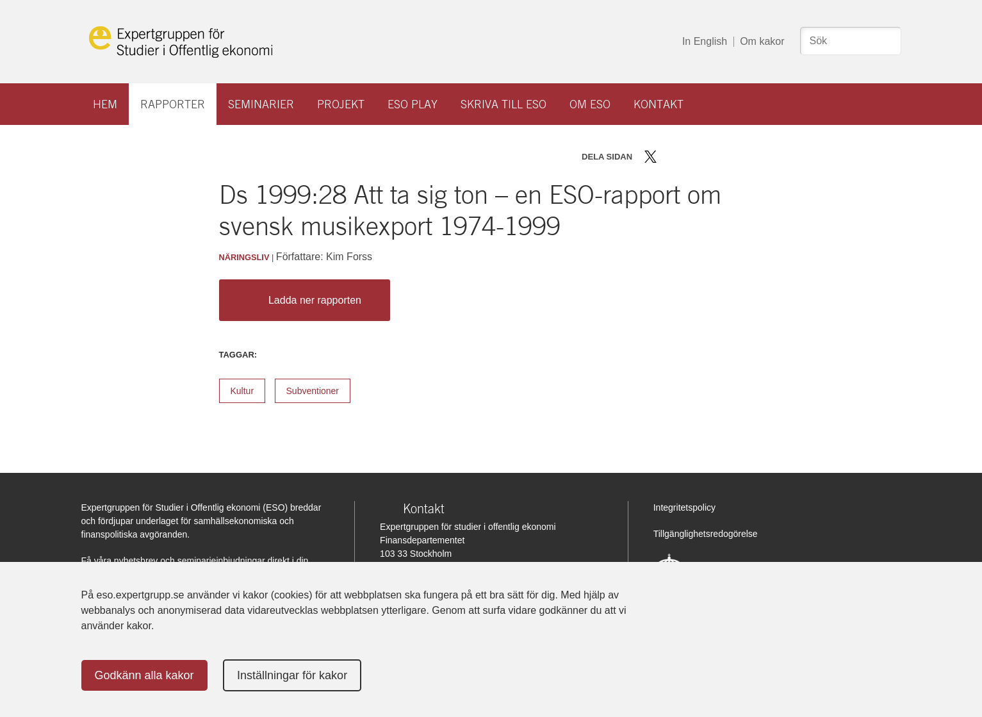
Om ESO (589, 104)
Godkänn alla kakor (144, 675)
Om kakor (762, 41)
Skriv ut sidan (730, 157)
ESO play (413, 104)
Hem (105, 104)
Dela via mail (708, 157)
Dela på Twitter (650, 157)
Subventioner (313, 391)
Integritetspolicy (684, 507)
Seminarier (261, 104)
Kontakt (658, 104)
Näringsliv (244, 257)
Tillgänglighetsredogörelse (705, 534)
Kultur (242, 391)
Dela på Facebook (669, 157)
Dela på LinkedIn (688, 157)
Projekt (340, 104)
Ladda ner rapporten (301, 300)
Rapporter (172, 104)
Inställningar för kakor (292, 675)
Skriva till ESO (503, 104)
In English (704, 41)
